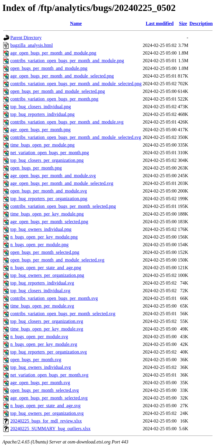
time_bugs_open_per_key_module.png (47, 213)
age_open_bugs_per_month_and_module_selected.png (62, 75)
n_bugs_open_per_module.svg (39, 336)
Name (76, 23)
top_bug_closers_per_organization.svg (46, 321)
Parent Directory (26, 37)
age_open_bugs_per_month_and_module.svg (53, 175)
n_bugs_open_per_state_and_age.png (45, 267)
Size (183, 23)
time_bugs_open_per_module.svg (42, 305)
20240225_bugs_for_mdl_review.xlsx (46, 420)
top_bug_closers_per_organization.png (47, 160)
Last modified (160, 23)
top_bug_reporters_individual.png (42, 114)
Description (201, 23)
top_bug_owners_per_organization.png (47, 275)
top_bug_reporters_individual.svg (42, 282)
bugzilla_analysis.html (31, 45)
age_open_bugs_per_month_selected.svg (49, 397)
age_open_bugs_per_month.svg (40, 382)
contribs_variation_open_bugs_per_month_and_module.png (67, 60)
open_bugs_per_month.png (36, 167)
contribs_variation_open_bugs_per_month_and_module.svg (66, 121)
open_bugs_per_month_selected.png (44, 252)
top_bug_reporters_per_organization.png (48, 198)
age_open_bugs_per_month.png (40, 129)
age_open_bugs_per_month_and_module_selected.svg (61, 183)
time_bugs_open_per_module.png (42, 144)
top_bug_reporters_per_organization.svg (48, 351)
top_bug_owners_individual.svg (40, 367)
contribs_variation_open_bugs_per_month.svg (54, 298)
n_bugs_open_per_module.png (39, 244)
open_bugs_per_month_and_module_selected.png (57, 91)
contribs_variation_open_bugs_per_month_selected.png (63, 206)
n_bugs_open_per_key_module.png (44, 236)
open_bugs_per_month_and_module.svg (48, 190)
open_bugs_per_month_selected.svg (44, 390)
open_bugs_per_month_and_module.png (48, 68)
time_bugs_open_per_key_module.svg (46, 328)
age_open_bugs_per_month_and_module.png (53, 52)
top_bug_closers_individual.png (40, 106)
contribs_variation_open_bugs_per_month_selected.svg (62, 313)
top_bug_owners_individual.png (41, 229)
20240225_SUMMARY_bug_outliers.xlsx (50, 428)
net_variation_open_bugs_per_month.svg (49, 374)
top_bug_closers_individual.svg (40, 290)
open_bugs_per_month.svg (35, 359)
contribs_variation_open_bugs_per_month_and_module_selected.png (76, 83)
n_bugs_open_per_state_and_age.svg (45, 405)
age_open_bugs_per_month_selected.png (49, 221)
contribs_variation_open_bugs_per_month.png (54, 98)
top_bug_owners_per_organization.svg (47, 413)
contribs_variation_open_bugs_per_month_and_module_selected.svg (75, 137)
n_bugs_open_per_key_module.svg (43, 344)
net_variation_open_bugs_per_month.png (49, 152)
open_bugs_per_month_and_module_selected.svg (57, 259)
